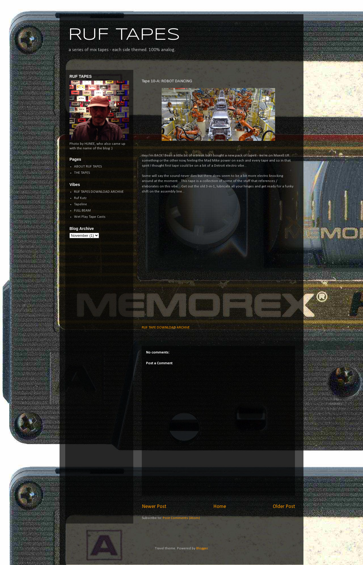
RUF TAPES (124, 35)
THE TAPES (82, 173)
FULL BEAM (82, 210)
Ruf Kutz (80, 198)
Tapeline (80, 204)
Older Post (284, 506)
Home (219, 506)
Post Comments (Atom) (181, 518)
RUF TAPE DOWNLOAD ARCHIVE (166, 327)
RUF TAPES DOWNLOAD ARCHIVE (99, 192)
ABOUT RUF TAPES (88, 166)
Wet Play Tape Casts (89, 217)
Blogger (202, 548)
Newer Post (154, 506)
